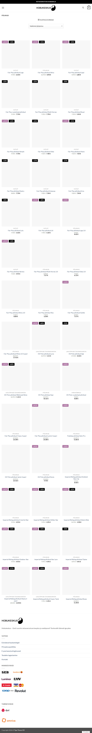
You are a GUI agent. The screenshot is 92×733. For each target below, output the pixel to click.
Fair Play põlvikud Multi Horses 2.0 (46, 272)
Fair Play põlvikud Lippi (76, 72)
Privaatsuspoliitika (9, 647)
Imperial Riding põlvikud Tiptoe (76, 559)
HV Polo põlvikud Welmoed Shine (15, 395)
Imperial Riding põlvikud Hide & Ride (76, 520)
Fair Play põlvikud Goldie (76, 313)
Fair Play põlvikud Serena (15, 272)
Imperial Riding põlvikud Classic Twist (46, 599)
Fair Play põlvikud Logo (16, 72)
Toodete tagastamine (9, 655)
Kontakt (5, 659)
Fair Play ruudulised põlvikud (16, 112)
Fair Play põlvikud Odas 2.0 (76, 272)
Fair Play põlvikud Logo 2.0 (76, 230)
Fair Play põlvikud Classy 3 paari (16, 436)
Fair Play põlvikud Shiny (46, 72)
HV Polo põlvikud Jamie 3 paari (15, 477)
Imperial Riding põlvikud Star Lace (46, 559)
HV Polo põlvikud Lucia (46, 354)
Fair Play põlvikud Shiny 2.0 (15, 313)
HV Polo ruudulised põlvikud (76, 395)
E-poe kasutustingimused (11, 651)
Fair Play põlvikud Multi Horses (46, 112)
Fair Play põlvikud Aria (76, 191)
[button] (3, 7)
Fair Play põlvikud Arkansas (46, 191)
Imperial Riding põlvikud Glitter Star (46, 520)
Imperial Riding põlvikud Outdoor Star (16, 559)
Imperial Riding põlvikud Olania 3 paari (15, 600)
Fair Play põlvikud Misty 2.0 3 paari (16, 354)
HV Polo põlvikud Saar (46, 395)
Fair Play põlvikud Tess (46, 313)
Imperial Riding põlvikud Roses (76, 599)
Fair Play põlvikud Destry (15, 191)
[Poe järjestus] (46, 26)
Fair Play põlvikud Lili (46, 230)
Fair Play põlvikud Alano (76, 152)
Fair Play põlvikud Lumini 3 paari (46, 436)
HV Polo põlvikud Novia (46, 477)
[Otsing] (83, 8)
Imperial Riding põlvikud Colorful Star (16, 520)
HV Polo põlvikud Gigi (76, 354)
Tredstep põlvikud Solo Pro (76, 436)
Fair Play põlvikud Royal (76, 112)
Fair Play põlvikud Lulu (15, 230)
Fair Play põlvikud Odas (46, 152)
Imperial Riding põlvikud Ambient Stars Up (76, 478)
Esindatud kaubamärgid (10, 643)
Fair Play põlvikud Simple (15, 152)
